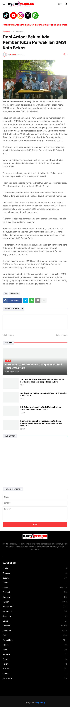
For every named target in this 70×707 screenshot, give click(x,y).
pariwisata (35, 678)
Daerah (35, 587)
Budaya (35, 578)
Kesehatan (35, 616)
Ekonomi (35, 597)
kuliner (35, 673)
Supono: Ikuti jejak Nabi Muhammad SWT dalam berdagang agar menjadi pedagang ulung (42, 380)
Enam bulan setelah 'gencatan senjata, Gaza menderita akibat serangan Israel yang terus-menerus (41, 423)
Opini (35, 635)
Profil (35, 649)
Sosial (35, 659)
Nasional (35, 625)
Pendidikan (35, 640)
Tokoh (35, 664)
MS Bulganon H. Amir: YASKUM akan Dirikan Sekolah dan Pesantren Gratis (40, 408)
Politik (35, 644)
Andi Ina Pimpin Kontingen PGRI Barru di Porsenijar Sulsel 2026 (43, 394)
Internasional (35, 606)
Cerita (35, 582)
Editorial (35, 592)
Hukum (35, 601)
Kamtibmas (35, 611)
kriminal (35, 668)
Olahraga (35, 630)
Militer (35, 621)
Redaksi (35, 654)
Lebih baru (9, 335)
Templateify (39, 702)
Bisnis (35, 568)
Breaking (35, 573)
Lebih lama (61, 335)
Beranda (6, 32)
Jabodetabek (18, 32)
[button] (3, 4)
